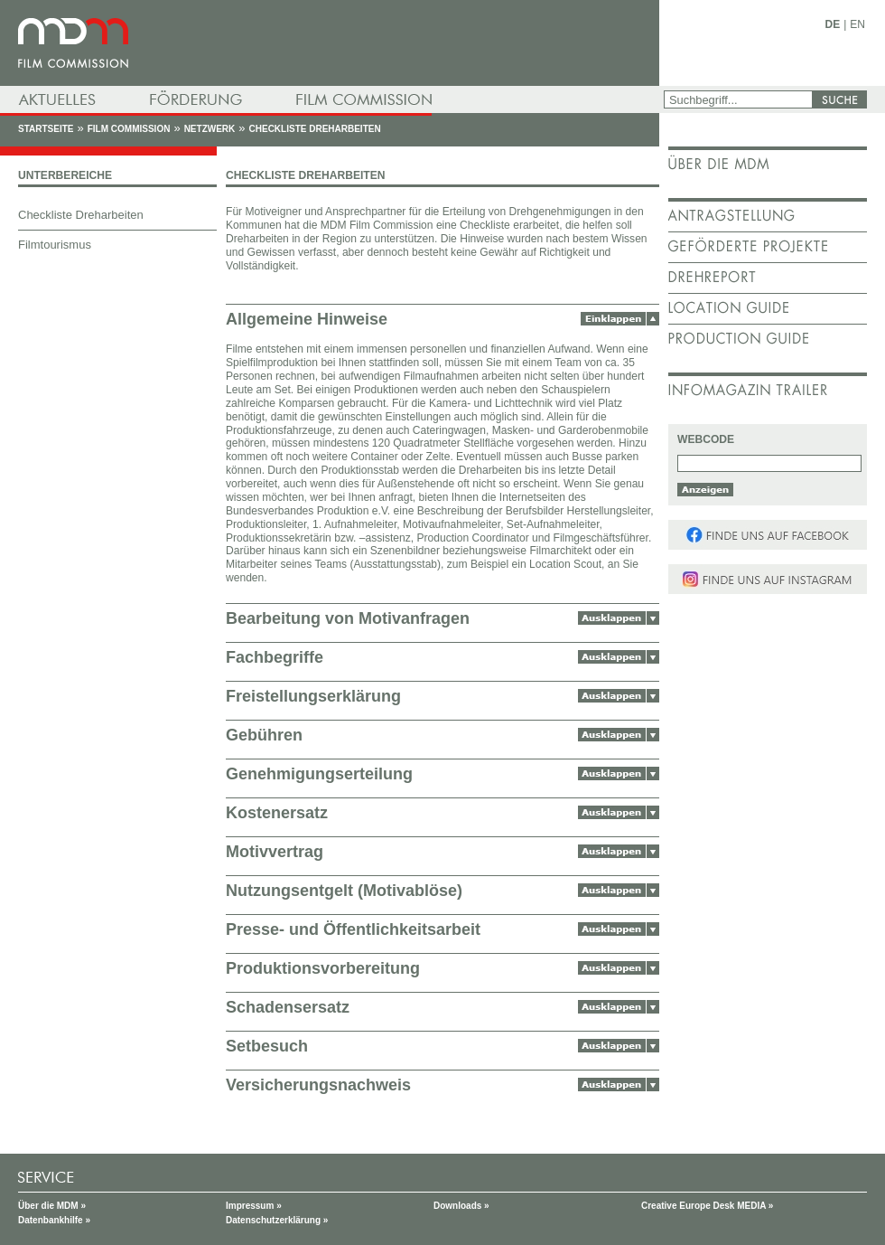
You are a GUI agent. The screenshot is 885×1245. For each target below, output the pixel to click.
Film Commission (129, 129)
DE (833, 24)
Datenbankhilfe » (54, 1220)
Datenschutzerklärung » (277, 1220)
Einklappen (620, 318)
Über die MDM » (52, 1206)
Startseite (45, 129)
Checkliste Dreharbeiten (315, 129)
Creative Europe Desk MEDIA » (707, 1206)
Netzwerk (210, 129)
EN (857, 24)
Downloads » (461, 1206)
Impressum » (254, 1206)
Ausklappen (618, 618)
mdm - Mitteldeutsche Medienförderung (329, 43)
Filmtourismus (54, 244)
